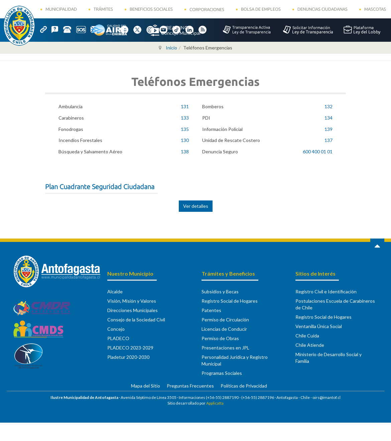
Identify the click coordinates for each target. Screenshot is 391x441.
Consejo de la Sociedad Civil (136, 319)
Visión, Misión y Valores (131, 301)
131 (185, 106)
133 (185, 118)
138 (185, 151)
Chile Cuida (307, 335)
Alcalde (115, 291)
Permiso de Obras (220, 338)
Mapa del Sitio (145, 386)
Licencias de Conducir (224, 329)
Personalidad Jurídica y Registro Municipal (235, 360)
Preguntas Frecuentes (190, 386)
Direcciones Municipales (132, 310)
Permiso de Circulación (225, 319)
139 (328, 129)
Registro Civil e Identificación (326, 291)
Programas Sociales (222, 373)
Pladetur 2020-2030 (128, 357)
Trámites (103, 9)
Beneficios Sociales (151, 9)
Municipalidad (61, 9)
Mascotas (375, 9)
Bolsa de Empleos (261, 9)
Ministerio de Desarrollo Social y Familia (328, 357)
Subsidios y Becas (220, 291)
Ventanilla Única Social (318, 326)
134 (328, 118)
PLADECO (118, 338)
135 (185, 129)
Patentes (211, 310)
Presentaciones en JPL (225, 347)
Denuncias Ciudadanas (322, 9)
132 (328, 106)
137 (328, 140)
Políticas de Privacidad (244, 386)
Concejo (116, 329)
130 (185, 140)
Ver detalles (195, 206)
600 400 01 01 (318, 151)
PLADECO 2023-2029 (130, 347)
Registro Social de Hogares (230, 301)
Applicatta (215, 403)
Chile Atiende (309, 345)
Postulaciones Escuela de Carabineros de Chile (335, 304)
